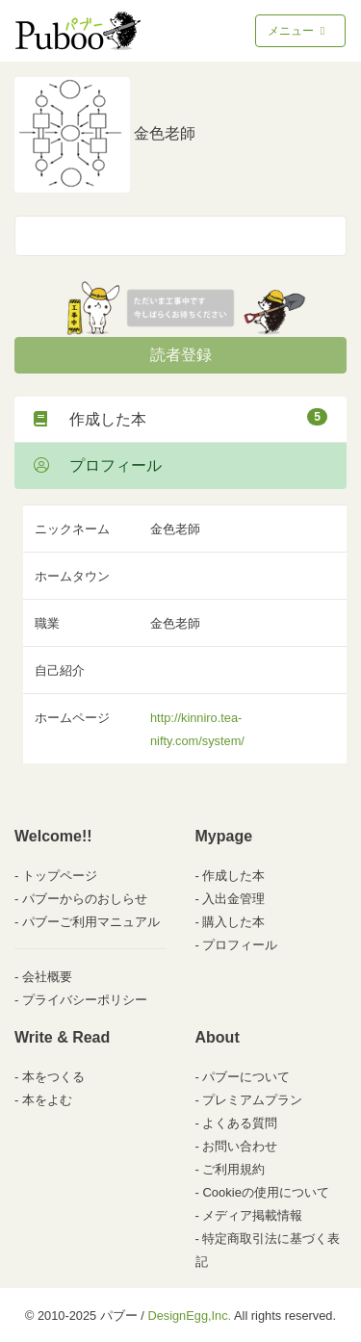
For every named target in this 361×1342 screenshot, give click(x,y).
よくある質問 (239, 1123)
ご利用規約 (233, 1169)
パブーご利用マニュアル (91, 922)
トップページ (59, 875)
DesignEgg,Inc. (189, 1315)
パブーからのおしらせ (84, 898)
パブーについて (246, 1077)
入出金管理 (233, 898)
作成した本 (180, 417)
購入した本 (233, 922)
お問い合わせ (239, 1146)
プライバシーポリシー (84, 1000)
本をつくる (53, 1077)
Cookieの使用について (265, 1192)
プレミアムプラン (252, 1100)
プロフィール (98, 465)
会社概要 (47, 976)
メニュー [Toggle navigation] (298, 31)
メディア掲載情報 (252, 1215)
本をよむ (47, 1100)
